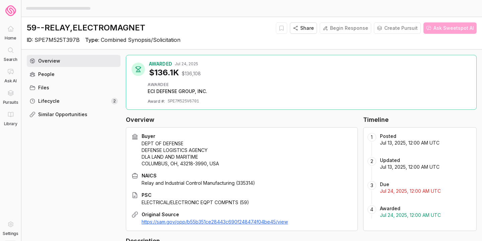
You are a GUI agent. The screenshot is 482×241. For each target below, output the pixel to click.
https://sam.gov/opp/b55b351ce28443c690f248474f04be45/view (215, 222)
